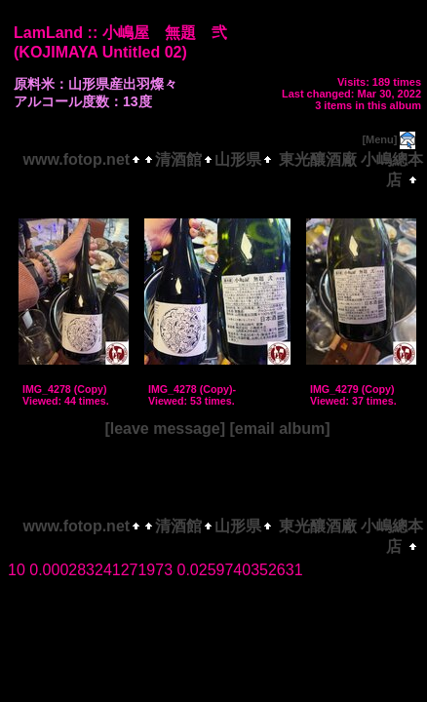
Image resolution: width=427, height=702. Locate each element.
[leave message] (164, 428)
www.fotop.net (77, 159)
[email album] (279, 428)
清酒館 (178, 159)
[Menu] (379, 139)
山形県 (237, 159)
